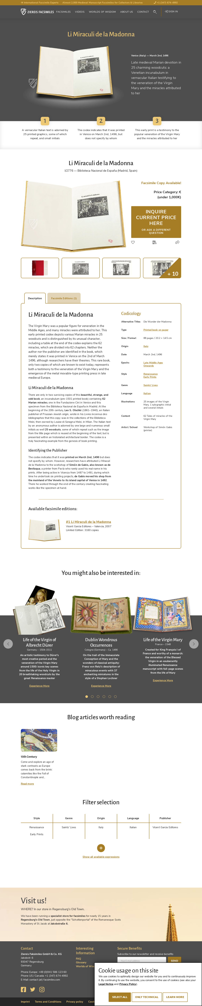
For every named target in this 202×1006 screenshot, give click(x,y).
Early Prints (150, 377)
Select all (119, 997)
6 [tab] (116, 697)
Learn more (175, 997)
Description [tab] (35, 298)
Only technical (146, 997)
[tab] (44, 530)
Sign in (171, 11)
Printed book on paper (156, 330)
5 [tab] (110, 697)
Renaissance (151, 374)
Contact (143, 11)
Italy (146, 346)
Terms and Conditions (48, 1001)
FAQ (78, 958)
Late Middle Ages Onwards (153, 364)
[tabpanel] (101, 636)
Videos (79, 11)
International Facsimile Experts (40, 2)
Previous (8, 644)
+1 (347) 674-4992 (166, 2)
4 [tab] (104, 697)
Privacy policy (74, 1001)
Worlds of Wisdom (102, 11)
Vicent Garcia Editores (165, 827)
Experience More (39, 686)
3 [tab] (98, 697)
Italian (147, 393)
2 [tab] (93, 697)
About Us (126, 11)
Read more (27, 783)
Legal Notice (106, 984)
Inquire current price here (156, 221)
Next (194, 644)
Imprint (25, 1001)
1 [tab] (87, 697)
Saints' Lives (151, 385)
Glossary (81, 962)
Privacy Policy (127, 984)
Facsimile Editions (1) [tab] (64, 298)
